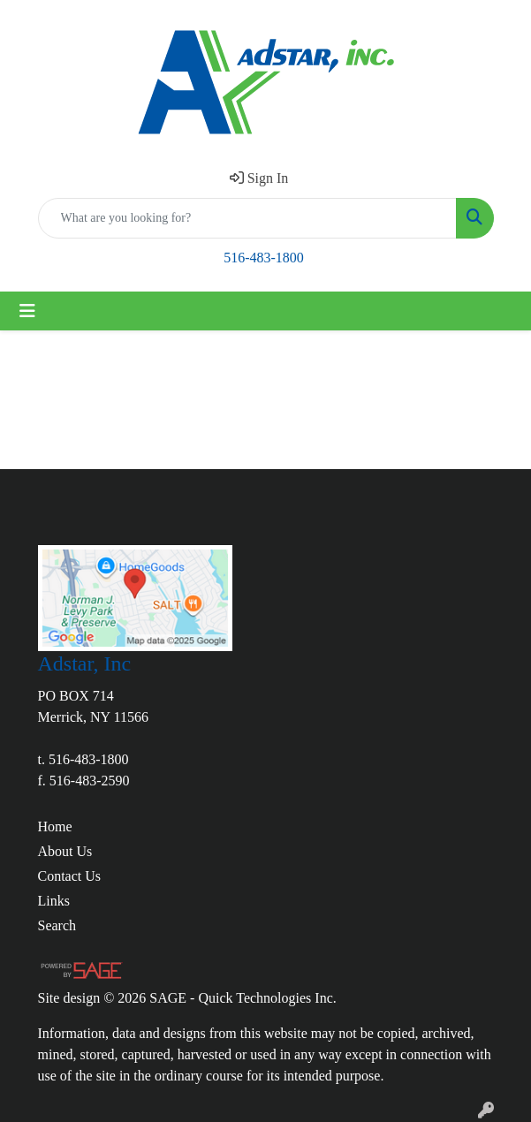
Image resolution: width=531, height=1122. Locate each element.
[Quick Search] (247, 218)
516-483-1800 (264, 257)
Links (54, 900)
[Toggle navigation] (27, 311)
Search (57, 925)
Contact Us (70, 875)
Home (55, 826)
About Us (65, 851)
